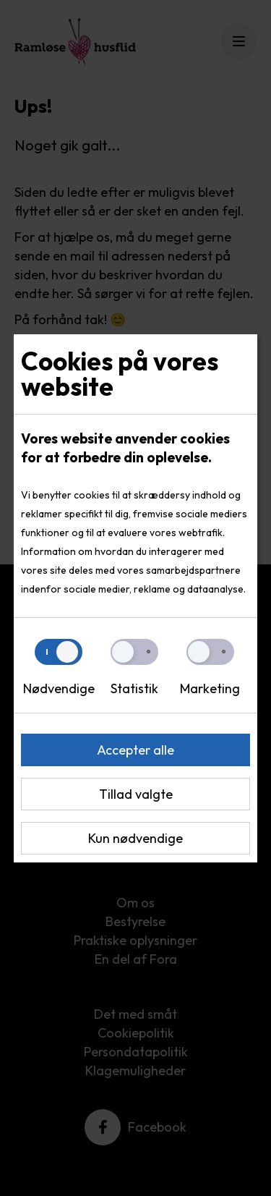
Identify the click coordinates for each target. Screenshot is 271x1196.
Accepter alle (135, 750)
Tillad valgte (136, 794)
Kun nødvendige (135, 838)
